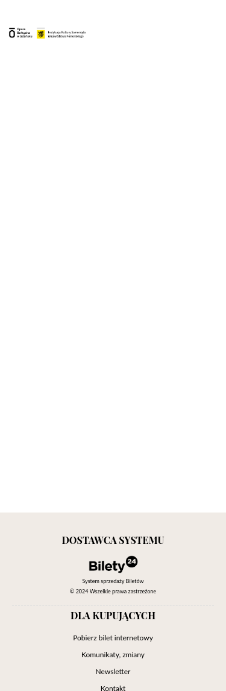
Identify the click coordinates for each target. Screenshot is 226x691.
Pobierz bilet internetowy (113, 637)
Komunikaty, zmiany (113, 654)
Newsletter (113, 671)
